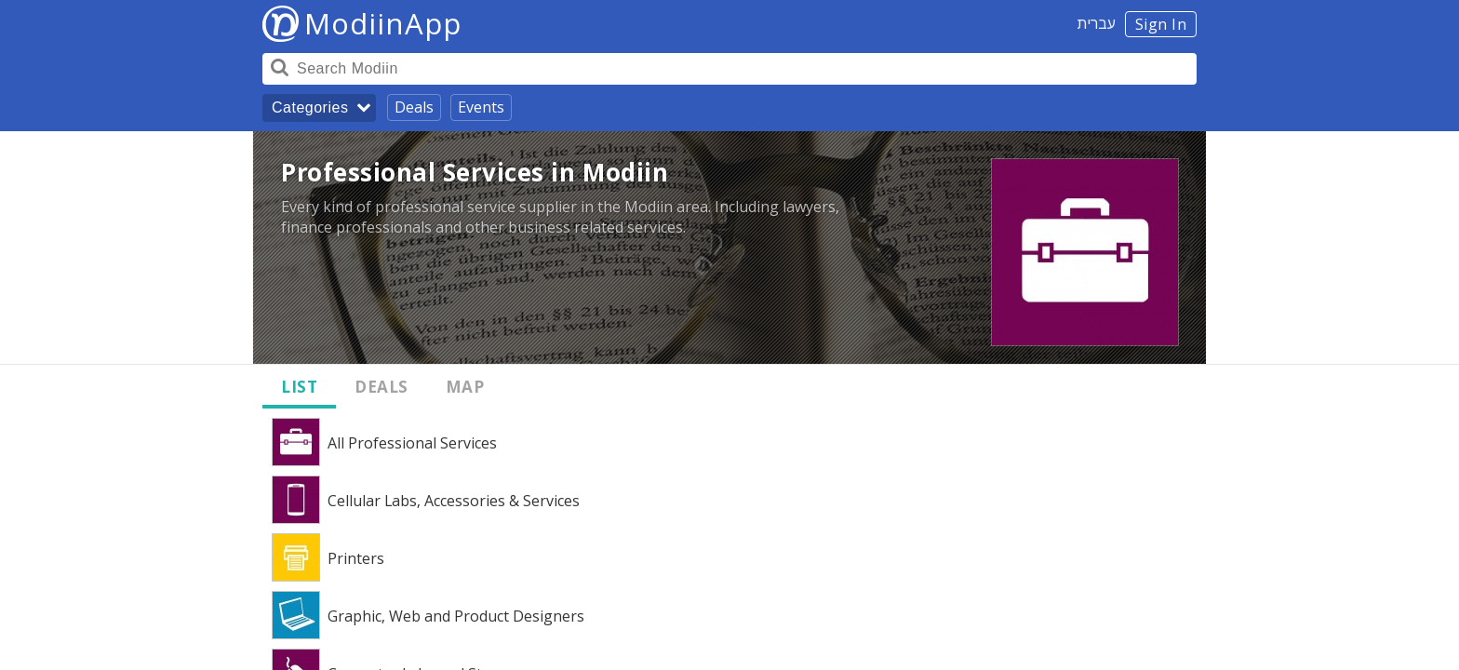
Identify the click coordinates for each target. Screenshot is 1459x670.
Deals (414, 107)
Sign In (1161, 24)
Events (481, 107)
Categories (310, 107)
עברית (1097, 23)
